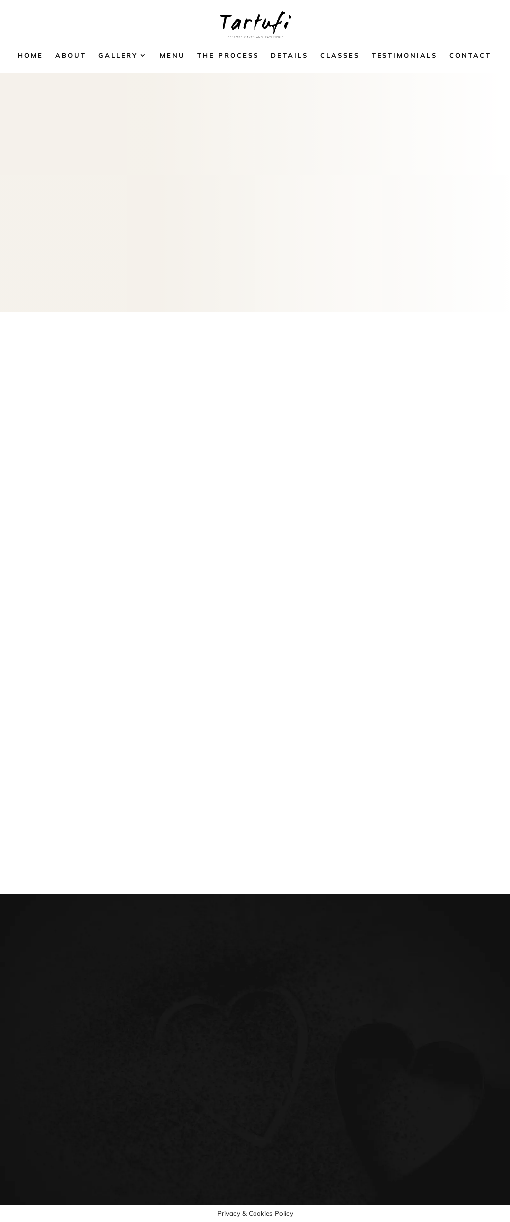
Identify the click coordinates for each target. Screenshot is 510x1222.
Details (289, 55)
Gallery (118, 55)
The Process (228, 55)
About (70, 55)
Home (30, 55)
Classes (340, 55)
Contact (470, 55)
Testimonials (404, 55)
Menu (172, 55)
